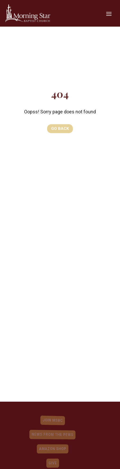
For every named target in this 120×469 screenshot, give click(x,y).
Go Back (60, 128)
